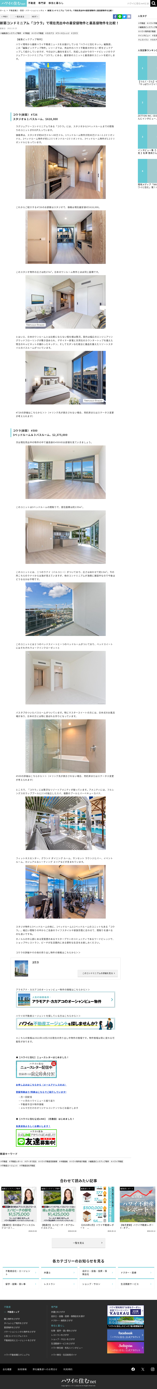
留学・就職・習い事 (15, 1284)
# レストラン (144, 39)
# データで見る (31, 1161)
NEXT (34, 16)
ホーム (2, 10)
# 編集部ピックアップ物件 (11, 33)
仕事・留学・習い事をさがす (64, 1330)
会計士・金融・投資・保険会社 (94, 1272)
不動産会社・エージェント (17, 1272)
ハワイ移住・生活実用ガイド (64, 1354)
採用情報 (22, 1369)
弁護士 (47, 1272)
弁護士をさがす (58, 1311)
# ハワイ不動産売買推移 (48, 1161)
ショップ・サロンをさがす (63, 1339)
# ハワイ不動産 (37, 33)
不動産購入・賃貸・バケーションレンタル (26, 10)
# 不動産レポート (16, 1161)
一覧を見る (19, 16)
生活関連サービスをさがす (63, 1343)
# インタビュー (144, 35)
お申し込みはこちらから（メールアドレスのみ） (41, 1084)
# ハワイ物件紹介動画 (78, 1161)
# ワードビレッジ (62, 33)
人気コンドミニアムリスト (16, 1336)
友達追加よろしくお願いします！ (33, 1126)
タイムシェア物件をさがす (16, 1323)
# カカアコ (50, 33)
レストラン (49, 1284)
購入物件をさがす (12, 1318)
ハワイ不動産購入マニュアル (17, 1354)
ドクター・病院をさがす (62, 1320)
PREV (5, 16)
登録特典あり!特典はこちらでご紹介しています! (41, 1092)
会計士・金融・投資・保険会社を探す (68, 1316)
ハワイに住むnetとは (138, 3)
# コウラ (74, 33)
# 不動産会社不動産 (27, 1165)
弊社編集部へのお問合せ (45, 1369)
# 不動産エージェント (9, 1165)
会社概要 (7, 1369)
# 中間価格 (63, 1161)
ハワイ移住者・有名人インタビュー (67, 1347)
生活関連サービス (130, 1284)
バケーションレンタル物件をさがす (20, 1331)
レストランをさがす (60, 1334)
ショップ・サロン (91, 1284)
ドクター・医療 (128, 1272)
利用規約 (67, 1369)
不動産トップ (13, 1311)
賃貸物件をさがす (12, 1327)
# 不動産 (26, 33)
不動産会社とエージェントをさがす (20, 1340)
